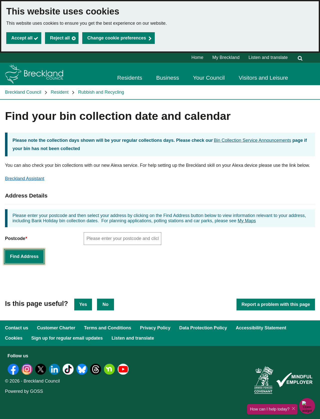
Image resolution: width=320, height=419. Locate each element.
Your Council (209, 78)
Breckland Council (23, 92)
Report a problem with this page (276, 304)
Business (167, 78)
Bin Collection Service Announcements (252, 140)
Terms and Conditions (107, 327)
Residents (129, 78)
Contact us (16, 327)
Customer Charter (56, 327)
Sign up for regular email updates (67, 338)
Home (198, 57)
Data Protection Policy (203, 327)
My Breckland (226, 57)
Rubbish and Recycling (101, 92)
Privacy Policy (155, 327)
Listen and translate (268, 57)
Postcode (16, 238)
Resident (59, 92)
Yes (83, 304)
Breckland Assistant (24, 178)
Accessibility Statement (261, 327)
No (105, 304)
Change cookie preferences (116, 37)
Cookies (13, 338)
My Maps (247, 220)
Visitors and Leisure (263, 78)
